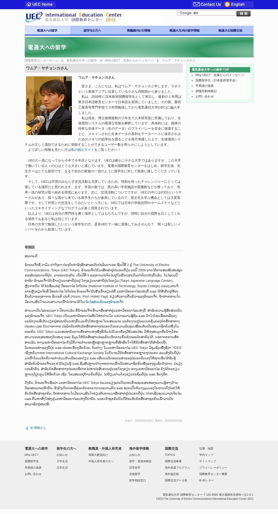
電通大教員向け (98, 454)
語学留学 (134, 467)
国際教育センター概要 (213, 473)
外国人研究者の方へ (101, 461)
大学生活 (62, 461)
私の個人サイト (82, 150)
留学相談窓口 (137, 480)
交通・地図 (206, 448)
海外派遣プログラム (177, 467)
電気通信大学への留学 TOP (210, 69)
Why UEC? (31, 454)
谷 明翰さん (38, 428)
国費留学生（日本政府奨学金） (216, 80)
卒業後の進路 (204, 86)
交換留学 (134, 473)
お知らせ (62, 454)
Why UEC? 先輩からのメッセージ (129, 60)
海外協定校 (172, 473)
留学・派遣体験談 (140, 461)
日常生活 (62, 467)
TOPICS (170, 454)
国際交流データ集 (176, 480)
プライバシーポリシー (213, 467)
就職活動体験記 (206, 91)
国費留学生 (32, 461)
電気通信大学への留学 (81, 60)
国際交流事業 (173, 461)
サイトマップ (207, 461)
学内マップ (206, 454)
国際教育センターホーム (41, 60)
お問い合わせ (204, 96)
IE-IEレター (206, 480)
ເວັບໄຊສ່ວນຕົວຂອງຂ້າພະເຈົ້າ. (104, 302)
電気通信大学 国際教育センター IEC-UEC (93, 17)
